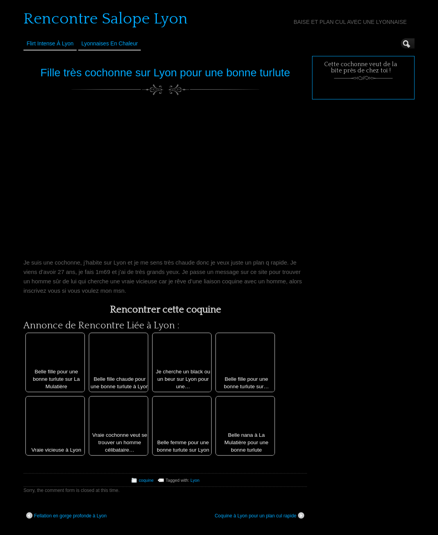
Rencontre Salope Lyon (105, 18)
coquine (146, 480)
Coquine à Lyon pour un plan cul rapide (259, 515)
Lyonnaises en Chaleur (109, 43)
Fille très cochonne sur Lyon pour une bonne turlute (165, 73)
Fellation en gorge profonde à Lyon (66, 515)
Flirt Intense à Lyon (50, 43)
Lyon (194, 480)
